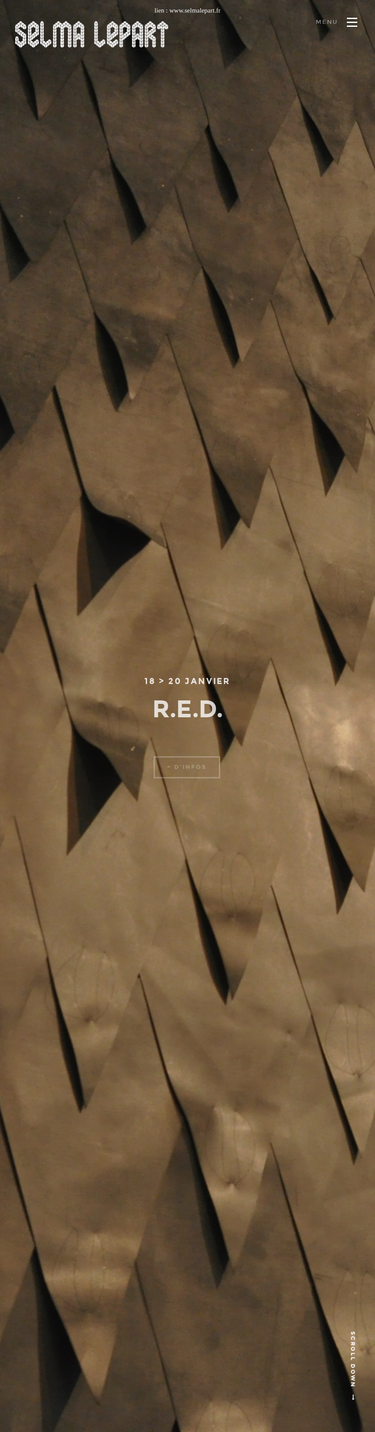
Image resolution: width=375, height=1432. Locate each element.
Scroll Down (352, 1366)
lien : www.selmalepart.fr (187, 10)
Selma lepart (92, 34)
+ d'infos (186, 772)
